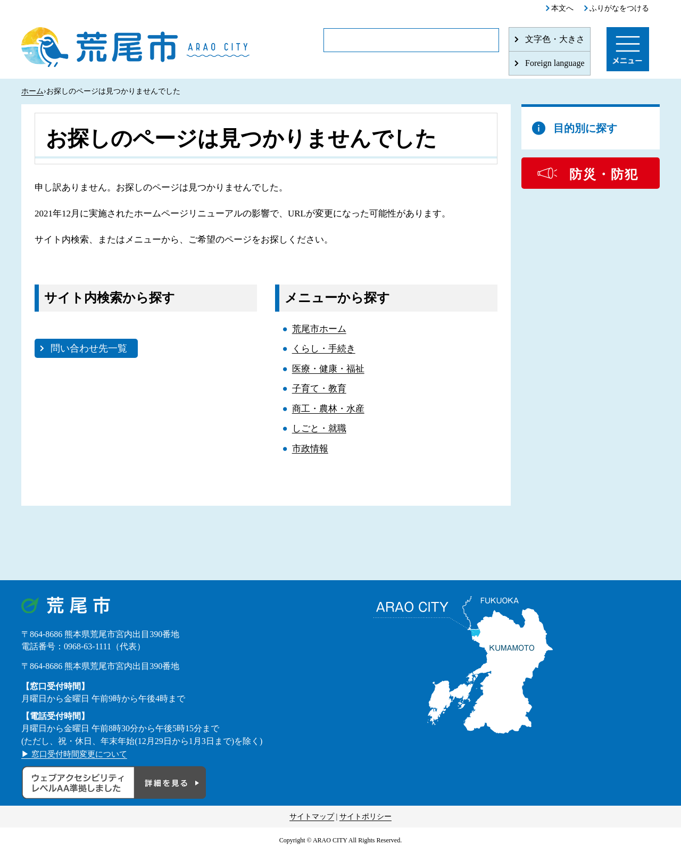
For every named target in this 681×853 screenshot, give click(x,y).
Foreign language (555, 63)
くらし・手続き (323, 349)
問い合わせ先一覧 (89, 348)
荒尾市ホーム (319, 329)
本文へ (562, 8)
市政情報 (310, 449)
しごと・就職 (319, 428)
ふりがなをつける (619, 8)
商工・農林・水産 (328, 409)
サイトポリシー (365, 817)
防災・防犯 (603, 174)
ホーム (32, 91)
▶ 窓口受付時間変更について (77, 753)
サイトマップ (311, 817)
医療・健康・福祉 (328, 369)
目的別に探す (585, 128)
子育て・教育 (319, 388)
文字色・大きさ (555, 39)
